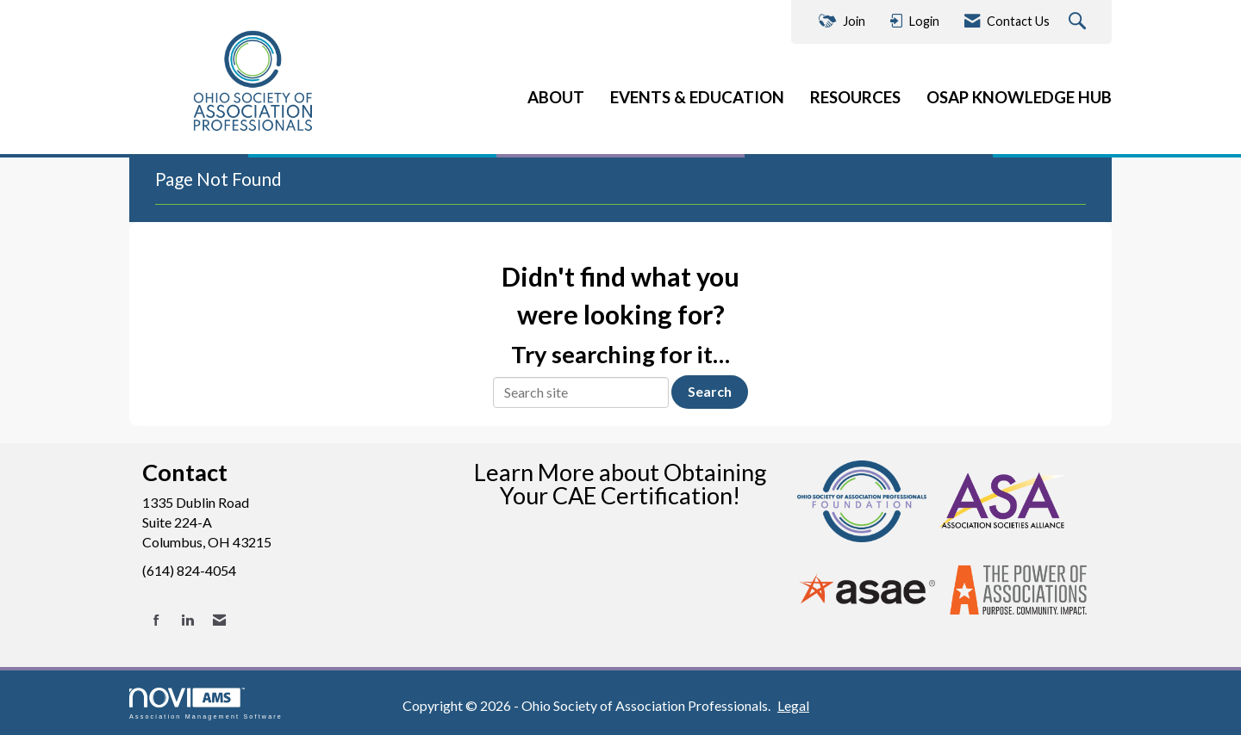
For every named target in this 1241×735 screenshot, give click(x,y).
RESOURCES (855, 97)
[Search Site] (1079, 22)
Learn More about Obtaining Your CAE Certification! (620, 484)
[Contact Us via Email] (219, 620)
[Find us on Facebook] (156, 620)
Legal (793, 705)
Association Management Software (206, 704)
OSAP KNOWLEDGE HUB (1019, 97)
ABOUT (555, 97)
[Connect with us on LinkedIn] (187, 620)
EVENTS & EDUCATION (697, 97)
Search (710, 391)
